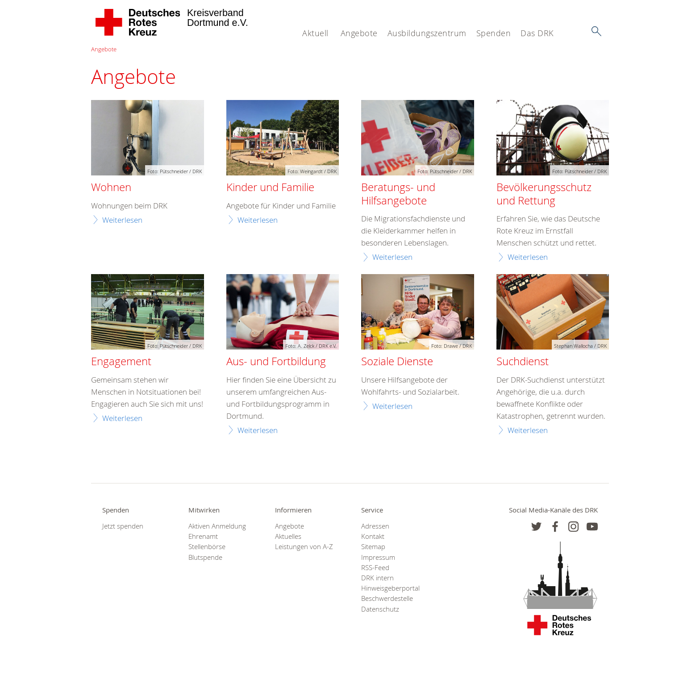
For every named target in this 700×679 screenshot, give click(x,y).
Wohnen (111, 187)
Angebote (359, 33)
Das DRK (537, 33)
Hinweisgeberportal (390, 588)
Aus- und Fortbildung (276, 361)
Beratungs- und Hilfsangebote (398, 194)
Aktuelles (288, 536)
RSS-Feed (375, 567)
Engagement (121, 361)
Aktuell (315, 33)
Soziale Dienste (397, 361)
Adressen (375, 526)
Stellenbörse (206, 546)
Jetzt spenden (122, 526)
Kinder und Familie (270, 187)
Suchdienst (522, 361)
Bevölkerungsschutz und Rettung (544, 194)
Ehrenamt (203, 536)
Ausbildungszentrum (427, 33)
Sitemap (373, 546)
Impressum (378, 557)
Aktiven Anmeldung (217, 526)
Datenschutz (380, 609)
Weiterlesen (122, 220)
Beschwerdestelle (387, 598)
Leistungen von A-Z (304, 546)
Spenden (493, 33)
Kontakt (372, 536)
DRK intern (377, 578)
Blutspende (205, 557)
